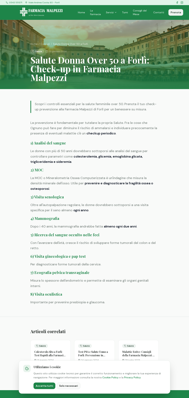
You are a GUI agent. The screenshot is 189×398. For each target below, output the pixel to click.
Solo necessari (68, 385)
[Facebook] (177, 2)
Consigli (45, 44)
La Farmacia (95, 12)
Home (81, 12)
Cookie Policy (110, 377)
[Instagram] (182, 2)
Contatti (158, 12)
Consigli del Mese (140, 12)
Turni (125, 12)
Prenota (176, 12)
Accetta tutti (44, 385)
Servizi (111, 12)
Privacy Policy (132, 377)
